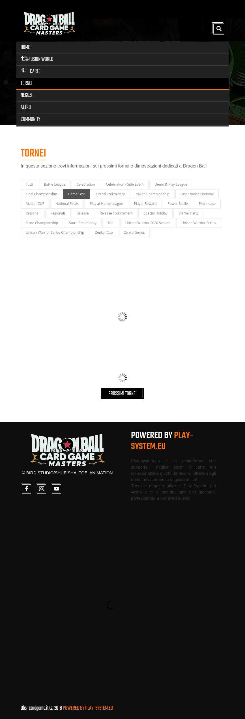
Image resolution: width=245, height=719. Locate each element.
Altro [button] (26, 107)
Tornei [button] (26, 83)
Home (25, 47)
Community (30, 119)
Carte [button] (30, 71)
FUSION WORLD (37, 59)
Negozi (26, 95)
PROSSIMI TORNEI (122, 393)
